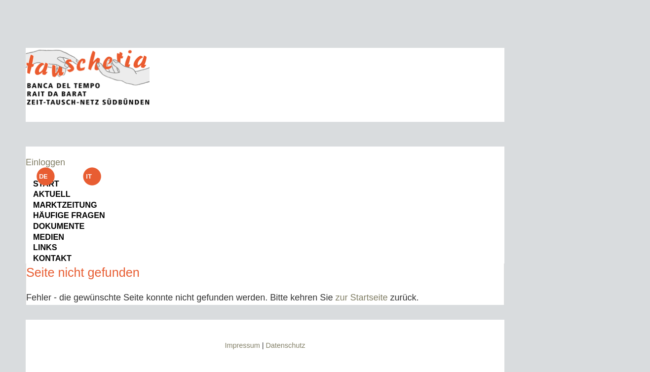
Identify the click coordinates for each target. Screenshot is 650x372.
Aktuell (52, 193)
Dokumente (58, 226)
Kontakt (52, 258)
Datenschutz (285, 345)
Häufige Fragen (69, 215)
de (45, 176)
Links (45, 247)
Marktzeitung (65, 204)
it (92, 176)
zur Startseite (361, 297)
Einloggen (45, 162)
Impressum (242, 345)
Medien (48, 236)
